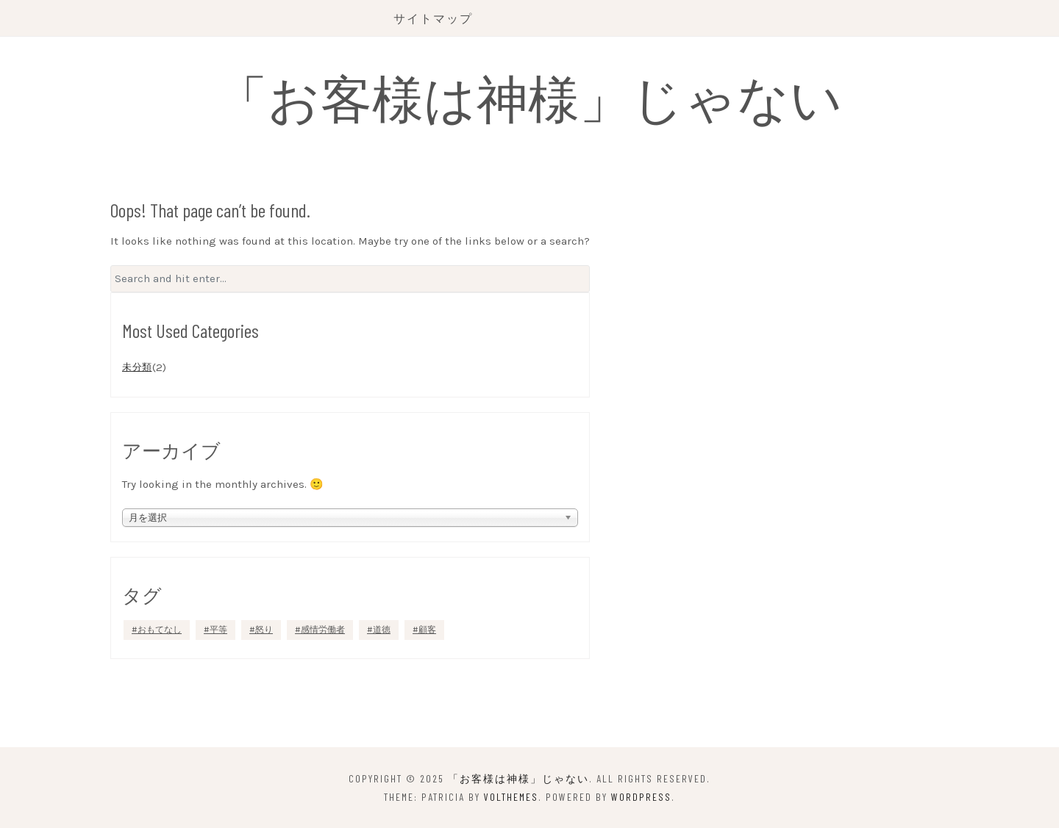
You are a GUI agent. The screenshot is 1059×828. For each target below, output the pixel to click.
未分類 (137, 366)
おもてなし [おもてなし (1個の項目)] (160, 629)
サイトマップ (433, 18)
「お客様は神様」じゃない (529, 97)
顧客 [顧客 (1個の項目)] (427, 629)
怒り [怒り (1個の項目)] (264, 629)
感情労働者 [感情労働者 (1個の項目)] (323, 629)
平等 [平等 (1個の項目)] (218, 629)
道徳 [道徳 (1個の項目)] (382, 629)
